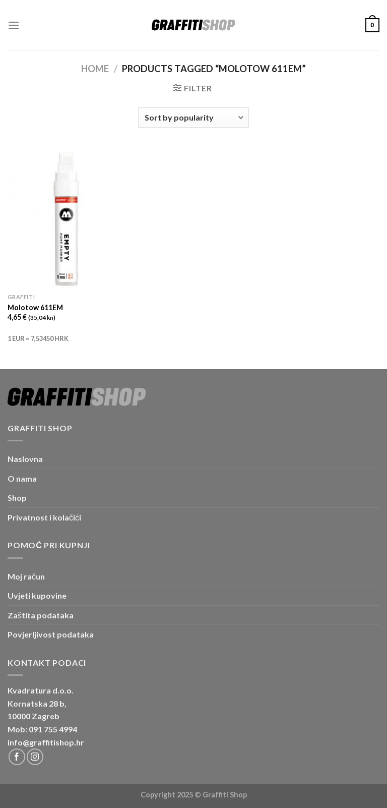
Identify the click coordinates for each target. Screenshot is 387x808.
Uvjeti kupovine (37, 595)
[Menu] (14, 25)
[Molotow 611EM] (66, 218)
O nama (22, 478)
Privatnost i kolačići (44, 517)
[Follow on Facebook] (17, 756)
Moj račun (26, 576)
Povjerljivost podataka (51, 634)
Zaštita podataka (41, 615)
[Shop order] (193, 117)
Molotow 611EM (35, 307)
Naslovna (25, 459)
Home (95, 68)
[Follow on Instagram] (35, 756)
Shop (17, 497)
